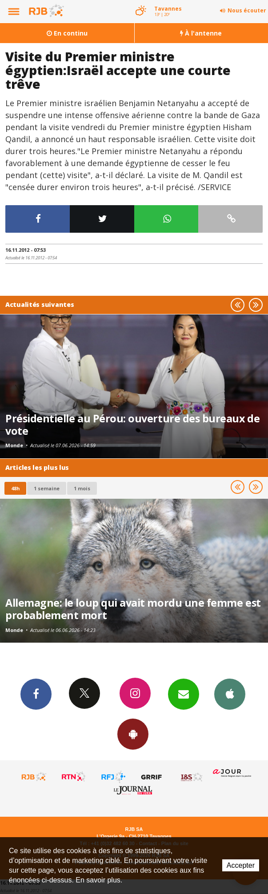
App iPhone (229, 694)
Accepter (241, 865)
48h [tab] (15, 488)
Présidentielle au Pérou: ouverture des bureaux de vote (132, 424)
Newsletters (183, 694)
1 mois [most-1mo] (82, 488)
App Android (132, 734)
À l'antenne (201, 33)
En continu (67, 33)
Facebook (36, 694)
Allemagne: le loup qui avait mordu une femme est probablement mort (133, 609)
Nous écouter (247, 10)
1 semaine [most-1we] (47, 488)
